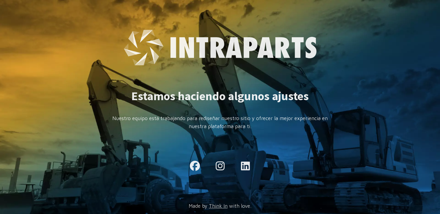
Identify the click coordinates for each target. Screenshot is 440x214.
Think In (218, 206)
